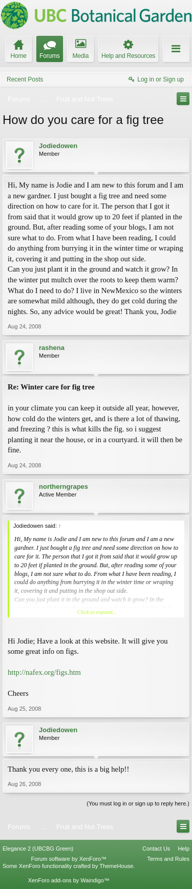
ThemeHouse (116, 866)
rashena (52, 348)
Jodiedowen (58, 146)
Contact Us (156, 848)
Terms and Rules (168, 859)
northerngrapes (63, 486)
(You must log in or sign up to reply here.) (138, 803)
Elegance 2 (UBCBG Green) (38, 848)
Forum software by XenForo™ (68, 859)
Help (183, 848)
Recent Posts (25, 79)
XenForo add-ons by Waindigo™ (69, 880)
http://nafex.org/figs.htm (44, 672)
